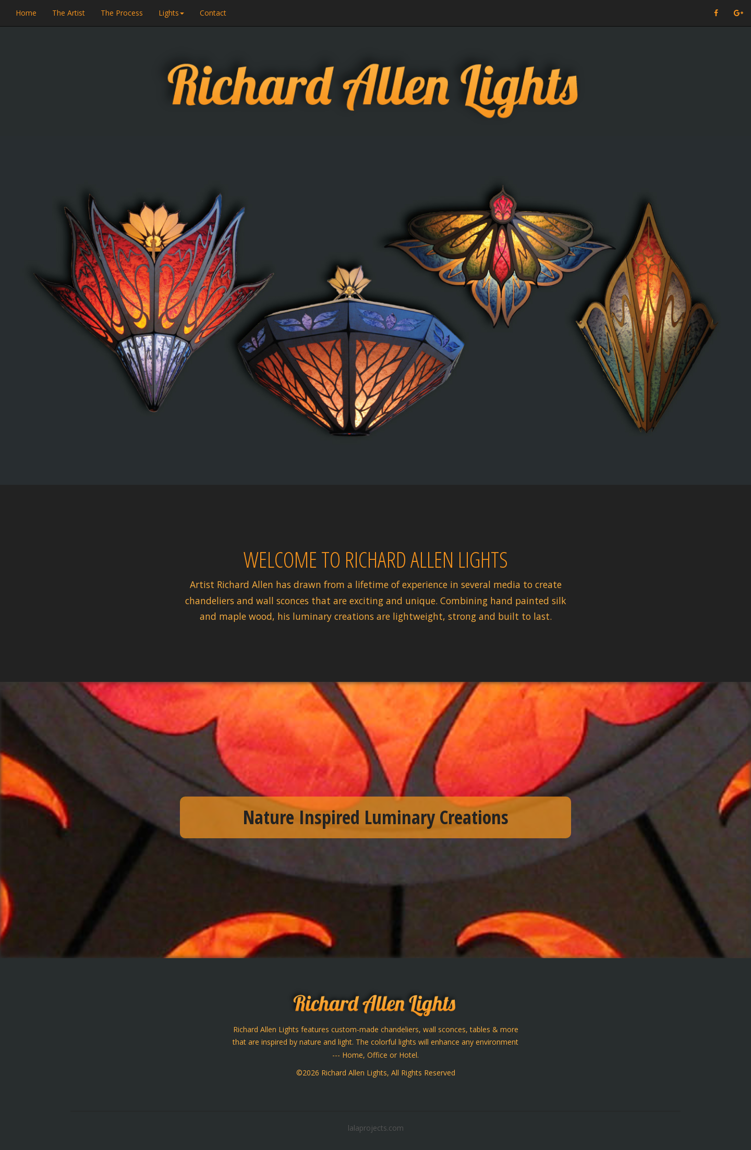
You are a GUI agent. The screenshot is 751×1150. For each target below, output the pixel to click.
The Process (122, 13)
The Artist (68, 13)
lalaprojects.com (376, 1128)
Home (26, 13)
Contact (213, 13)
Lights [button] (171, 13)
